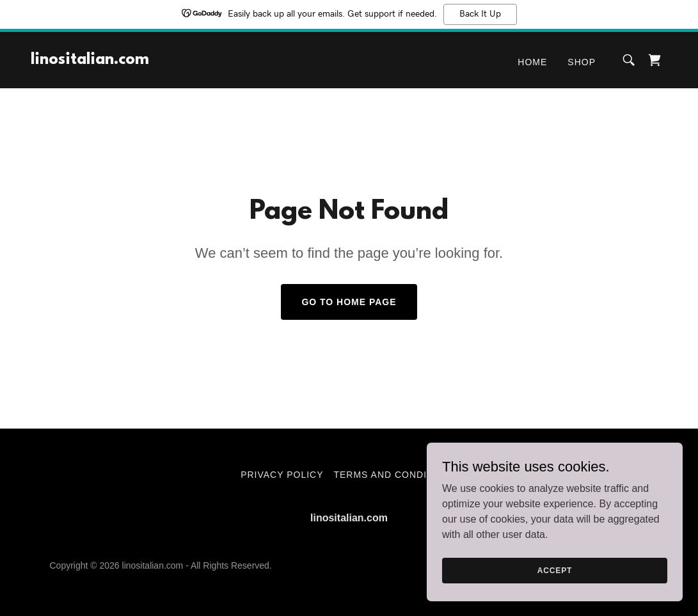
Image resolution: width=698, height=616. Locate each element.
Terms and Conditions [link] (395, 475)
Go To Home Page (348, 302)
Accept (554, 569)
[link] (90, 60)
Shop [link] (581, 62)
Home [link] (532, 62)
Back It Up (480, 14)
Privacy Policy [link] (282, 475)
